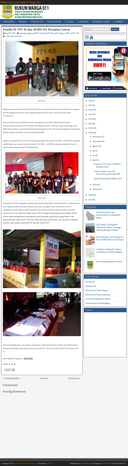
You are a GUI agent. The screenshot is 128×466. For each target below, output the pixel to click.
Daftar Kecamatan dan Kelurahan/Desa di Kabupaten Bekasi (108, 215)
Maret (95, 184)
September (97, 141)
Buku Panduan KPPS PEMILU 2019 (107, 178)
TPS (77, 33)
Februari (96, 189)
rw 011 (72, 33)
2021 (90, 123)
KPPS (37, 33)
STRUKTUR (37, 22)
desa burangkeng (26, 33)
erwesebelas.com (86, 463)
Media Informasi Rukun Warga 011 (21, 2)
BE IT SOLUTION (107, 463)
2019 (90, 133)
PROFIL (23, 22)
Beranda (43, 378)
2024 (90, 110)
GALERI (69, 22)
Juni (94, 155)
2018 (90, 195)
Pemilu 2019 (45, 33)
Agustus (96, 146)
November (97, 137)
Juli (94, 151)
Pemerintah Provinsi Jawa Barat (98, 295)
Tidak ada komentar (14, 36)
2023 (90, 114)
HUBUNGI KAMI (101, 22)
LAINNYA (119, 22)
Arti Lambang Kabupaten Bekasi (109, 261)
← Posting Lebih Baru (10, 378)
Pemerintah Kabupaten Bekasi (98, 299)
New (125, 463)
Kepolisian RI (91, 286)
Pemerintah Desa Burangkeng (98, 303)
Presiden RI (90, 282)
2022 (90, 119)
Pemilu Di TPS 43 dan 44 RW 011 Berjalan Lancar (36, 29)
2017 (90, 200)
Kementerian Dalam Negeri (97, 290)
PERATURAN (54, 22)
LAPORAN (82, 22)
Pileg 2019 (54, 33)
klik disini (28, 358)
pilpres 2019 (64, 33)
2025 (90, 105)
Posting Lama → (75, 378)
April (95, 160)
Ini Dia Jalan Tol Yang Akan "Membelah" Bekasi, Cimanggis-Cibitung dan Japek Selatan (109, 227)
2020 (90, 128)
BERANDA (9, 22)
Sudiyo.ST (50, 463)
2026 (90, 101)
